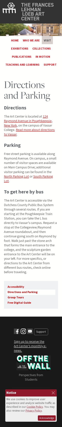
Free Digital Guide (19, 303)
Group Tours (16, 297)
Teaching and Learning (22, 65)
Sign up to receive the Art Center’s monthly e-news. (30, 346)
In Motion (43, 57)
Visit (47, 40)
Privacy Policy (33, 411)
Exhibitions (19, 49)
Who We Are (31, 40)
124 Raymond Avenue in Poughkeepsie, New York (28, 121)
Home (15, 40)
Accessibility (16, 287)
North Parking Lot (16, 176)
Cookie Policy (35, 407)
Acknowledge (46, 418)
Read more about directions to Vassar (29, 132)
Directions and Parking (23, 292)
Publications (22, 57)
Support (50, 65)
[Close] (53, 392)
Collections (41, 49)
